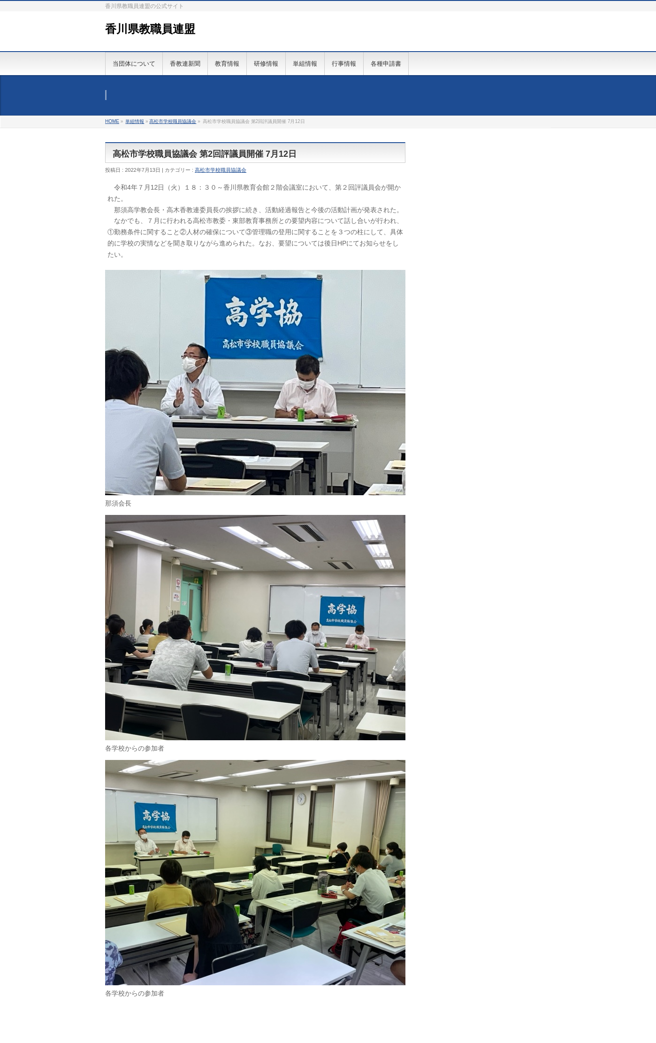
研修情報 (266, 63)
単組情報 (305, 63)
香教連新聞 (185, 63)
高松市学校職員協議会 (172, 121)
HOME (112, 121)
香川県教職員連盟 (150, 29)
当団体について (134, 63)
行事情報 (344, 63)
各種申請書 (386, 63)
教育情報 (227, 63)
